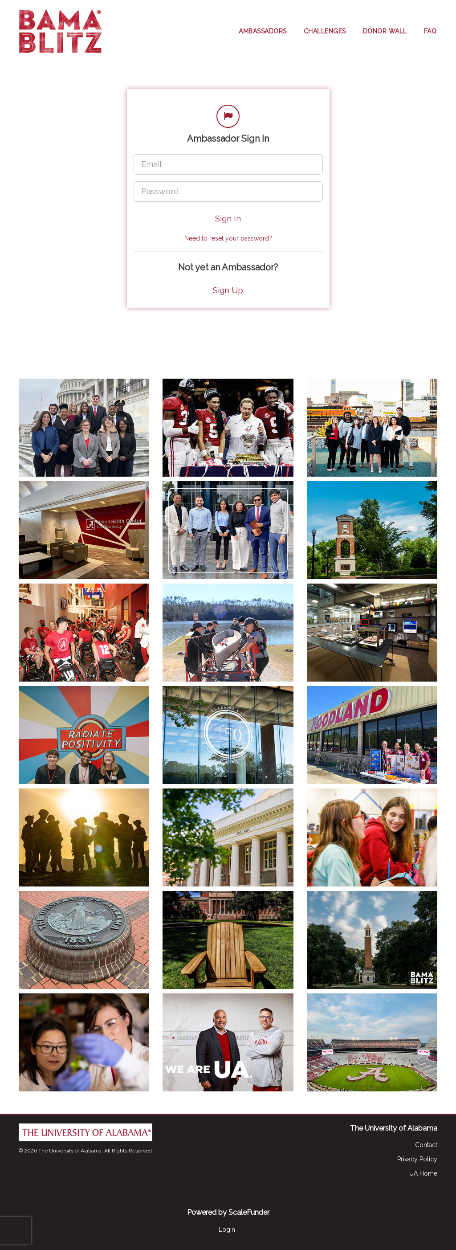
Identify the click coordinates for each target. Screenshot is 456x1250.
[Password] (228, 191)
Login (227, 1229)
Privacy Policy (417, 1159)
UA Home (423, 1173)
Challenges (325, 31)
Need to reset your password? (228, 238)
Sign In (228, 218)
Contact (426, 1144)
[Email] (228, 164)
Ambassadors (263, 31)
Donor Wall (385, 31)
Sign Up (228, 290)
